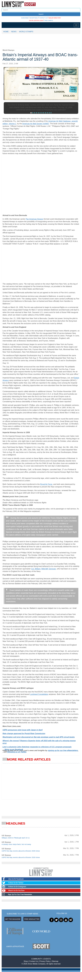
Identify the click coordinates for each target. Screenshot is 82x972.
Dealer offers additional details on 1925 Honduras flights (24, 503)
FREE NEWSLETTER (31, 919)
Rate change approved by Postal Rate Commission (24, 733)
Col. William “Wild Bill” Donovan (43, 569)
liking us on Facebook (14, 749)
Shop (26, 961)
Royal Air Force (46, 484)
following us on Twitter (16, 752)
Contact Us (33, 961)
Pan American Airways (34, 219)
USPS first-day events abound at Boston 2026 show (21, 851)
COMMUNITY (36, 959)
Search (41, 14)
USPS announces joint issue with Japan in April (22, 730)
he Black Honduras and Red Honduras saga (21, 500)
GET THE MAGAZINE (12, 919)
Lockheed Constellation (39, 694)
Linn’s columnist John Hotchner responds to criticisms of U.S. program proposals (37, 747)
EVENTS (47, 959)
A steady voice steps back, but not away (16, 844)
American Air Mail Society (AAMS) (35, 124)
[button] (4, 84)
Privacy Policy (44, 961)
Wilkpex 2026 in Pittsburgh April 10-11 (16, 838)
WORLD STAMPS (26, 32)
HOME (6, 32)
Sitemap (55, 961)
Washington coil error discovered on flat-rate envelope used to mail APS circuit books (39, 737)
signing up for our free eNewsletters (63, 750)
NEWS (13, 32)
